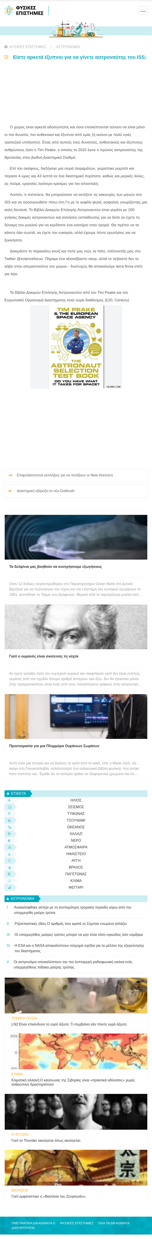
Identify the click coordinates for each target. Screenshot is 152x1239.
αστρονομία (68, 47)
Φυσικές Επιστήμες (27, 47)
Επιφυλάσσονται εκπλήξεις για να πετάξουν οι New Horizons (65, 475)
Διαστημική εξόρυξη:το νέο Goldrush (46, 491)
